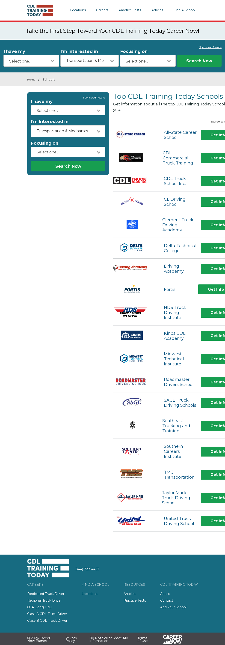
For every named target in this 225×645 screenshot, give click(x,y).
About (165, 594)
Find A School (184, 10)
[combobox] (31, 60)
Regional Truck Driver (44, 600)
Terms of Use (142, 639)
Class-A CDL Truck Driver (47, 614)
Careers (102, 10)
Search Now (199, 60)
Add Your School (173, 607)
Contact (166, 600)
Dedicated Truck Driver (45, 594)
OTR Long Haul (39, 607)
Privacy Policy (71, 639)
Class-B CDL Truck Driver (47, 620)
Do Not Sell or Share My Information (108, 639)
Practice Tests (130, 10)
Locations (78, 10)
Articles (157, 10)
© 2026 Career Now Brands (38, 639)
